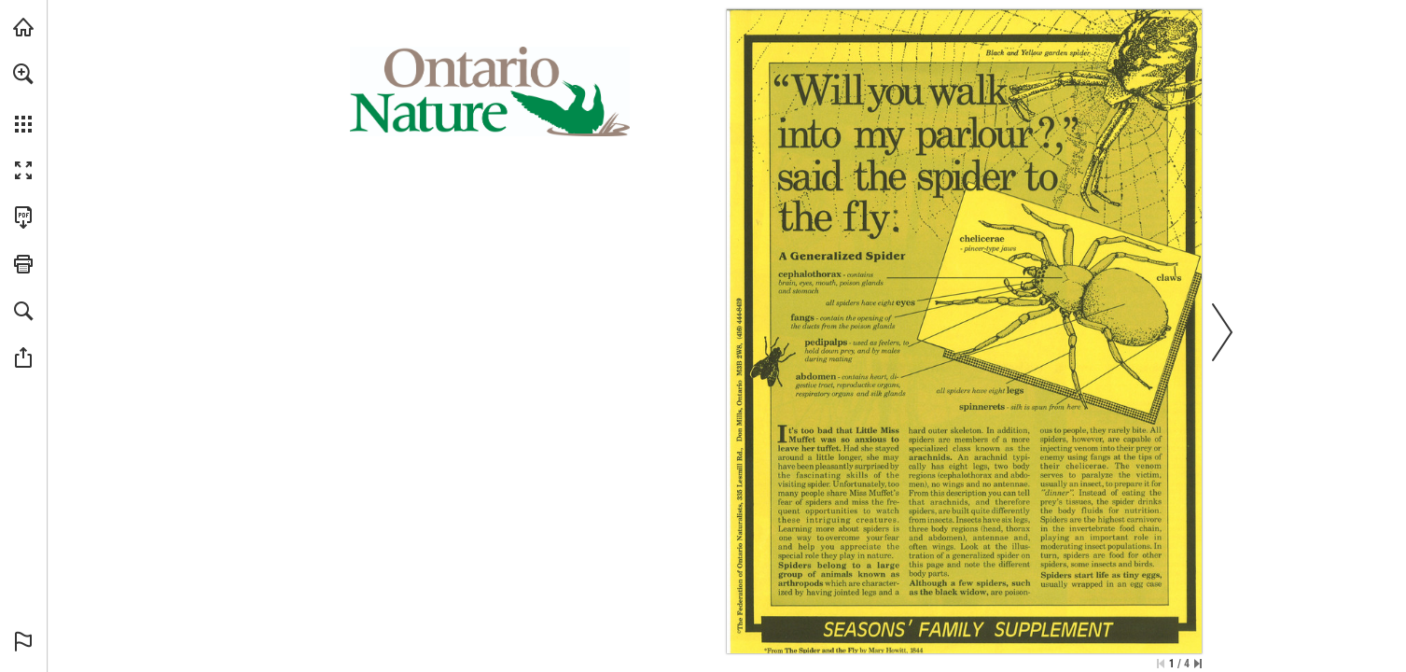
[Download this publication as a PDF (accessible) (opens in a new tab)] (23, 217)
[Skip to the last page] (1198, 663)
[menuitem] (23, 98)
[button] (23, 73)
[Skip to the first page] (1160, 663)
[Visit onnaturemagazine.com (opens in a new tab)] (23, 27)
